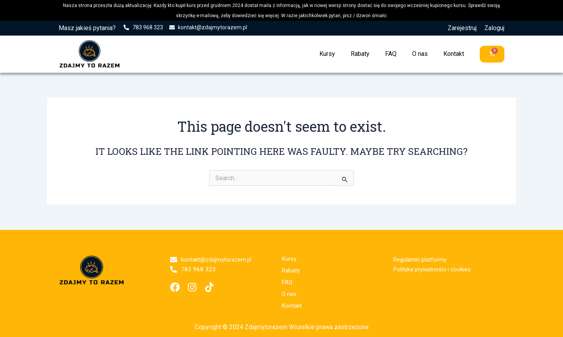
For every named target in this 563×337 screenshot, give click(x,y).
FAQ (390, 53)
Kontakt (453, 53)
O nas (419, 53)
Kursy (327, 53)
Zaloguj (494, 28)
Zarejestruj (462, 28)
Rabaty (359, 53)
